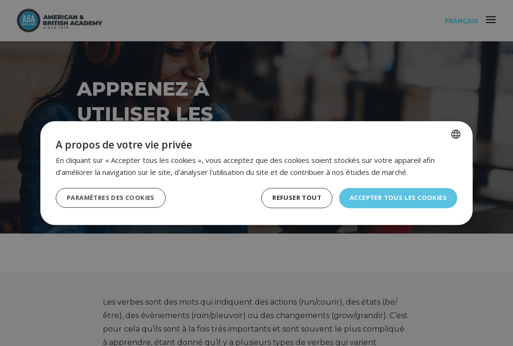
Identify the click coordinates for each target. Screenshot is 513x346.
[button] (114, 198)
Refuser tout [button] (288, 197)
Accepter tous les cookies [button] (394, 197)
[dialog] (256, 173)
